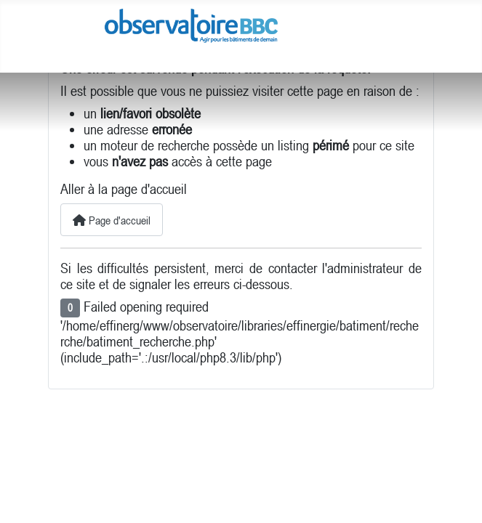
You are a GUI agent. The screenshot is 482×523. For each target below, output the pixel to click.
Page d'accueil (111, 220)
